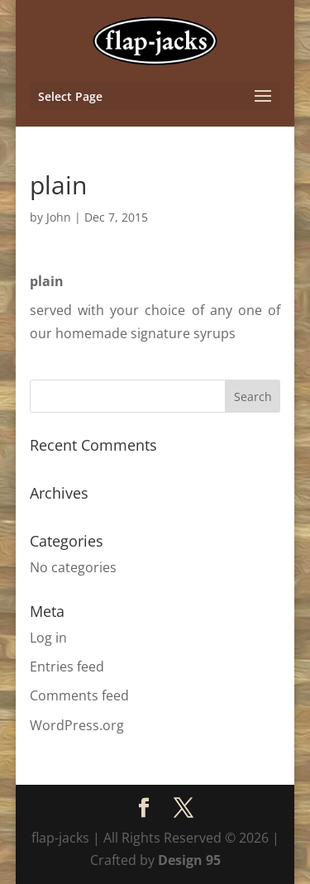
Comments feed (79, 695)
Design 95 (189, 860)
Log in (48, 637)
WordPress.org (77, 725)
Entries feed (67, 666)
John (58, 217)
